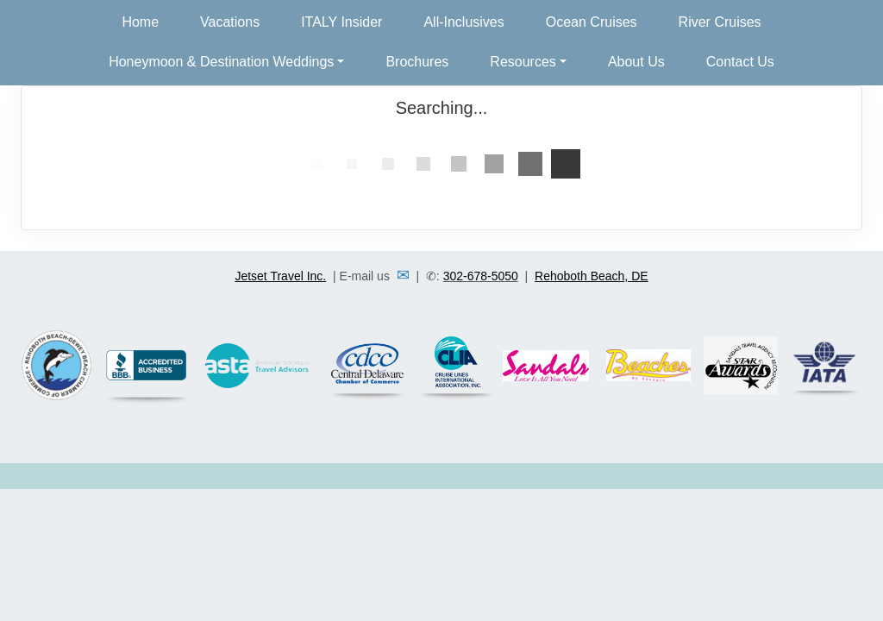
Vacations (230, 22)
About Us (636, 61)
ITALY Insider (341, 22)
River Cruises (720, 22)
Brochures (416, 61)
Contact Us (740, 61)
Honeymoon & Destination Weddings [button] (221, 61)
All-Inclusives (463, 22)
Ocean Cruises (591, 22)
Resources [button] (522, 61)
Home (140, 22)
